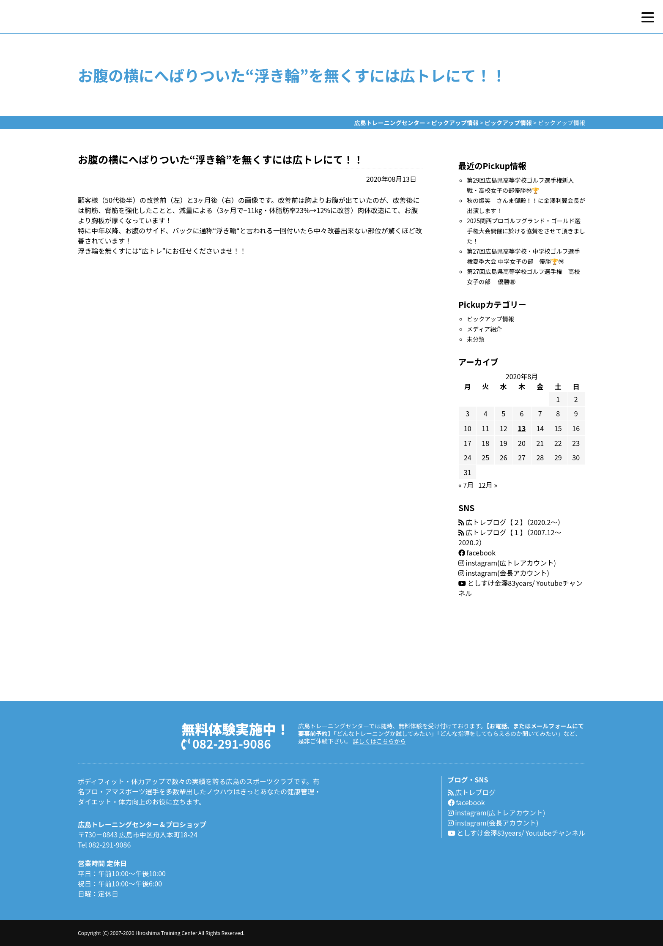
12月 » (487, 485)
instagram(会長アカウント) (503, 573)
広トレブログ (472, 792)
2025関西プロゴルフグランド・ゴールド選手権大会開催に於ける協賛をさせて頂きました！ (526, 230)
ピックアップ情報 (490, 318)
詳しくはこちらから (379, 741)
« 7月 (466, 485)
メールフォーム (551, 726)
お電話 (498, 726)
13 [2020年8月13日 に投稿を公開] (522, 428)
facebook (477, 552)
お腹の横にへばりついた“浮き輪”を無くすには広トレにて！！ (221, 159)
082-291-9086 (226, 742)
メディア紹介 (484, 329)
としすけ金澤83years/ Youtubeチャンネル (516, 833)
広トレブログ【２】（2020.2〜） (511, 522)
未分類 (476, 339)
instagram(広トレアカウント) (507, 563)
